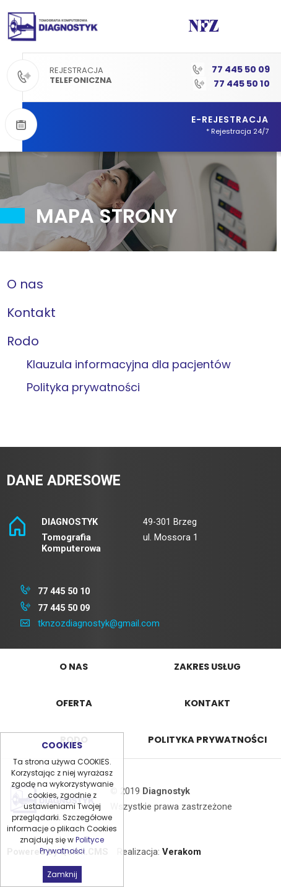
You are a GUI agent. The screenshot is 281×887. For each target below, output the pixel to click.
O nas (25, 284)
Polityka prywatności (83, 387)
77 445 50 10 (242, 83)
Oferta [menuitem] (74, 703)
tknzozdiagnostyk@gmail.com (99, 623)
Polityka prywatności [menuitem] (207, 739)
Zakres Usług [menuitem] (207, 666)
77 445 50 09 (241, 69)
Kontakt (31, 312)
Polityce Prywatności (72, 845)
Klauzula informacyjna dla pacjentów (129, 364)
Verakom (181, 851)
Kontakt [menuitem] (207, 703)
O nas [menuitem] (73, 666)
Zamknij (62, 874)
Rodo (23, 341)
